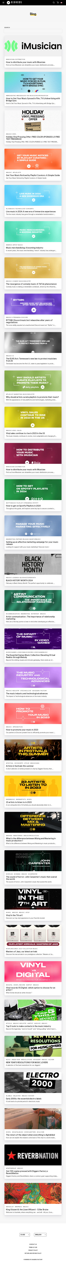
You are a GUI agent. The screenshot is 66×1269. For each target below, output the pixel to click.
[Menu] (3, 2)
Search (7, 27)
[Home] (14, 3)
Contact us (33, 1244)
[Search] (33, 31)
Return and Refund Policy (33, 1253)
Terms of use (33, 1247)
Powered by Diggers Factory (33, 1259)
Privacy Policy (33, 1250)
